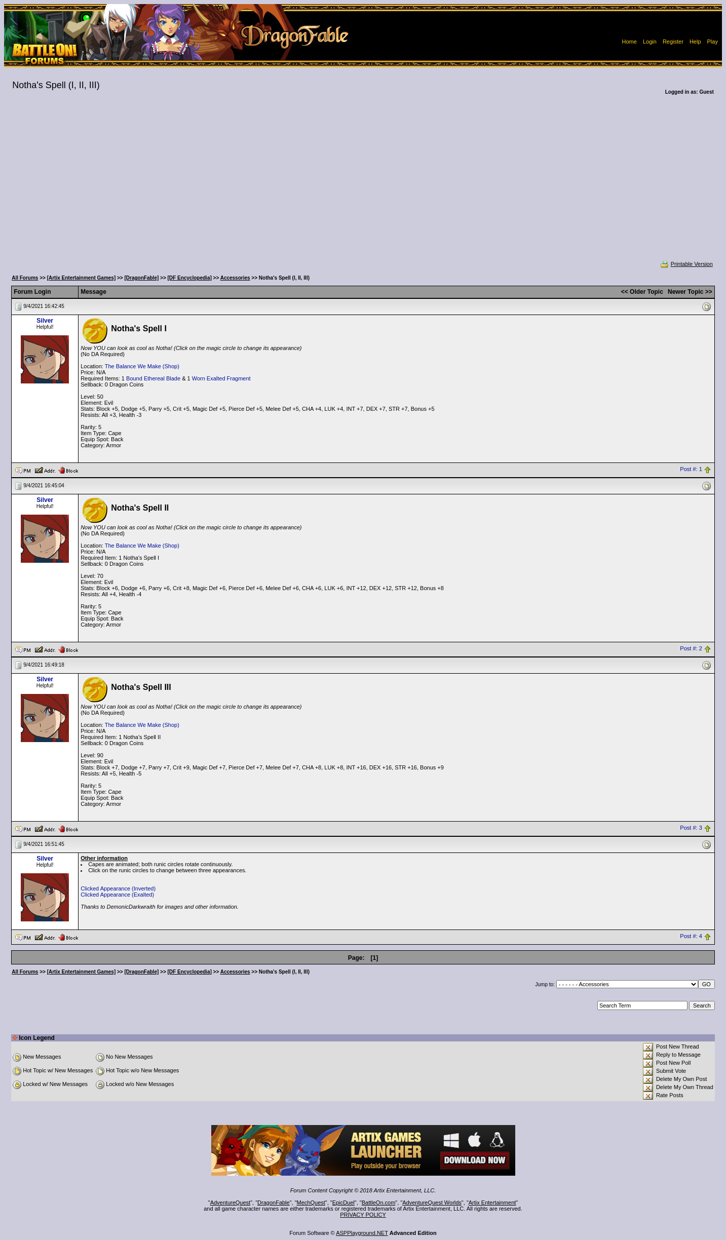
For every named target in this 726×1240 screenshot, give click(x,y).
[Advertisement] (363, 184)
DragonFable (273, 1202)
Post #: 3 (691, 828)
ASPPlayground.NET (362, 1233)
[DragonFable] (142, 278)
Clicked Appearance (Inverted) (118, 888)
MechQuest (311, 1202)
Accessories (235, 278)
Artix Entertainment (492, 1202)
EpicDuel (343, 1202)
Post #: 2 (691, 649)
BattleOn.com (379, 1202)
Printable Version (686, 264)
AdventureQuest (230, 1202)
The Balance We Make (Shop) (142, 366)
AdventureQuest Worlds (432, 1202)
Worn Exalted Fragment (221, 378)
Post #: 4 (691, 937)
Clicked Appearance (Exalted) (117, 895)
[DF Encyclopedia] (190, 278)
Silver (44, 320)
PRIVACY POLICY (363, 1215)
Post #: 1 (691, 470)
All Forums (25, 278)
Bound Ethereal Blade (153, 378)
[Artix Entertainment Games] (81, 278)
